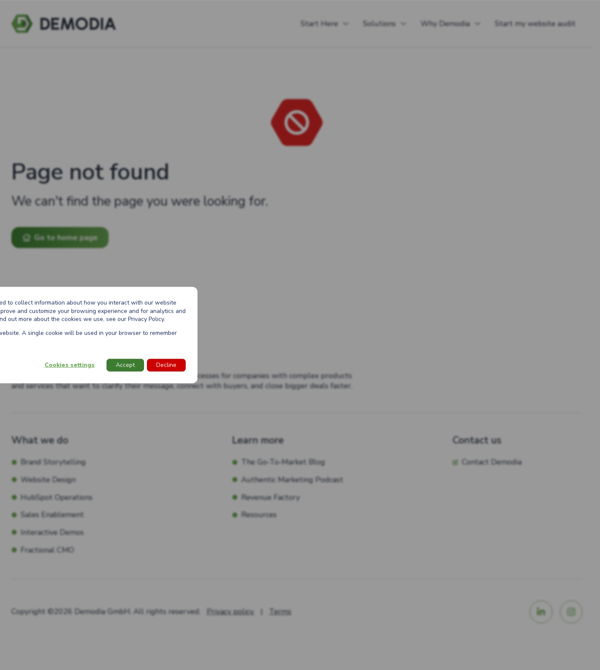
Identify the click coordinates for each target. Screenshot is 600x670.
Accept (125, 365)
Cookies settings (70, 365)
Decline (166, 365)
